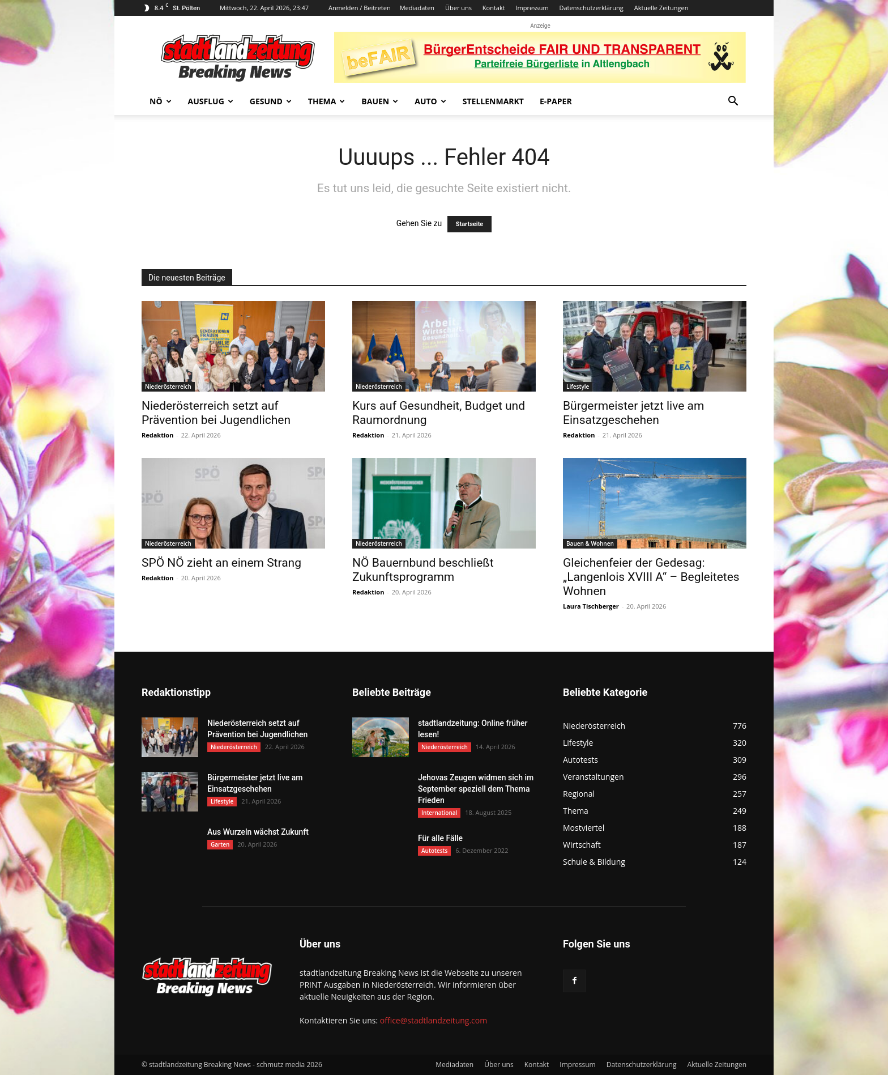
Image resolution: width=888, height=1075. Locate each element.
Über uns (458, 7)
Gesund (271, 101)
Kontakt (494, 7)
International (439, 813)
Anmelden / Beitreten (359, 7)
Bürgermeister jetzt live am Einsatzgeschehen (633, 413)
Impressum (532, 7)
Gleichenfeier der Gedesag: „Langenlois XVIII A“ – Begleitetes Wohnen (651, 577)
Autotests (434, 851)
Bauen (379, 101)
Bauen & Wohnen (590, 543)
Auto (430, 101)
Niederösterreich (168, 386)
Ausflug (210, 101)
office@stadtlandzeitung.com (433, 1020)
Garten (220, 844)
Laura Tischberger (591, 606)
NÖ (161, 101)
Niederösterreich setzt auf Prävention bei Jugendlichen (216, 413)
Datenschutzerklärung (591, 7)
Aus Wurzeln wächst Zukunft (258, 831)
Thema (326, 101)
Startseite (470, 224)
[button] (732, 102)
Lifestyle (577, 386)
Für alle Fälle (440, 838)
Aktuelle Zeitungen (661, 7)
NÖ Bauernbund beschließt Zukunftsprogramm (423, 570)
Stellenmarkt (493, 101)
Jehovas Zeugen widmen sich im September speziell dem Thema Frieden (475, 789)
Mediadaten (417, 7)
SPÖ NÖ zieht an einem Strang (221, 563)
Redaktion (157, 435)
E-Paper (556, 101)
